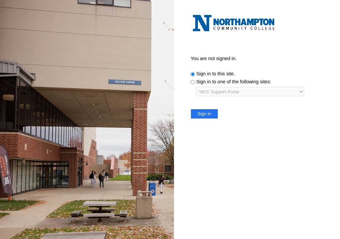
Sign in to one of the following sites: (233, 81)
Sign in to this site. (215, 73)
